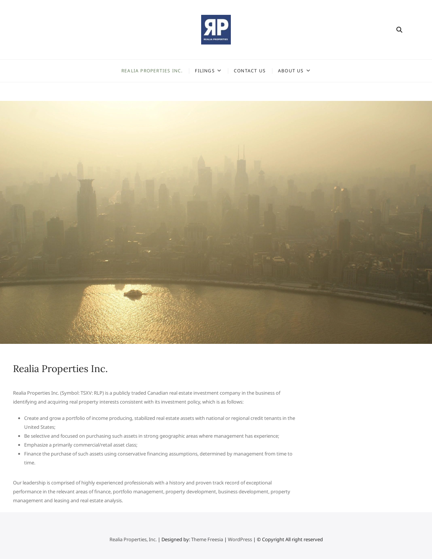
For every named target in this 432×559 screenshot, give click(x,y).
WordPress (240, 539)
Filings (205, 71)
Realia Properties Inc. (152, 71)
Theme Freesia (207, 539)
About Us (291, 71)
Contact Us (250, 71)
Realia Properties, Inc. (133, 539)
